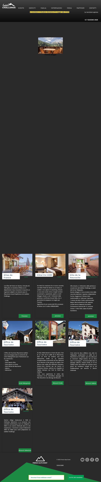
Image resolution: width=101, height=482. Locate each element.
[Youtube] (82, 460)
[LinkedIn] (97, 460)
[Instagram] (87, 460)
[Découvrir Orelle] (58, 383)
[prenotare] (58, 316)
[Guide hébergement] (24, 383)
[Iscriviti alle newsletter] (76, 477)
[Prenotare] (24, 316)
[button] (21, 8)
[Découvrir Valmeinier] (25, 450)
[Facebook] (92, 460)
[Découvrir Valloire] (91, 383)
